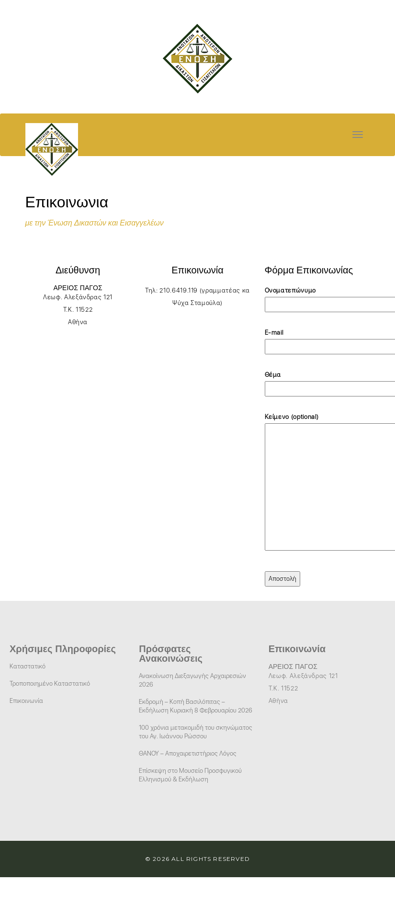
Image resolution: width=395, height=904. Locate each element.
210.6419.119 (178, 290)
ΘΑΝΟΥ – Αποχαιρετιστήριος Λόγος (188, 753)
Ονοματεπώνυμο (317, 297)
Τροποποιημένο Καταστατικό (50, 683)
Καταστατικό (27, 666)
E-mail (317, 339)
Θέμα (317, 381)
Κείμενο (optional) (317, 482)
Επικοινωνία (26, 700)
